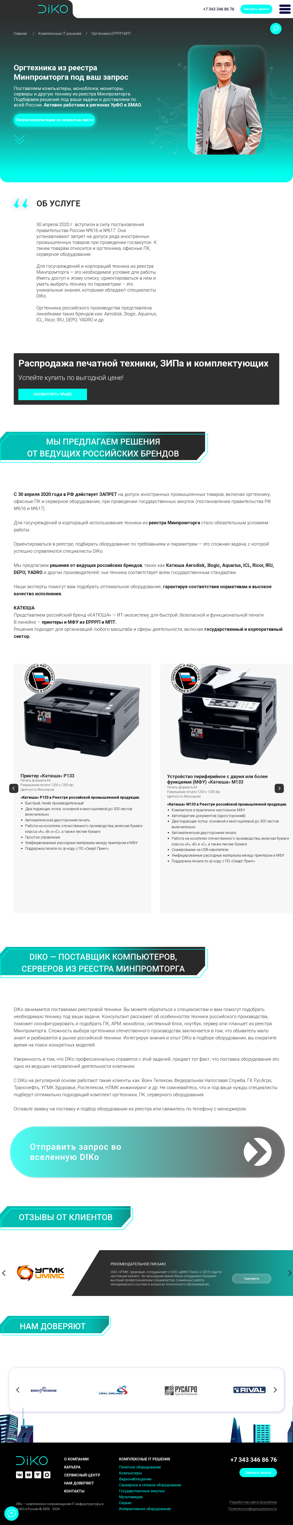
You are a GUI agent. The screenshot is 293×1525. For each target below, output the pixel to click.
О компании (76, 1459)
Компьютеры (130, 1473)
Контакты (74, 1491)
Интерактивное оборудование (145, 1509)
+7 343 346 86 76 (218, 9)
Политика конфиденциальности (252, 1509)
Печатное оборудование (140, 1467)
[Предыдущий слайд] (13, 788)
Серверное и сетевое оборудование (150, 1485)
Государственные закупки (141, 1491)
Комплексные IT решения (59, 33)
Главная (20, 33)
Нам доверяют (79, 1483)
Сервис (125, 1503)
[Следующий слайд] (279, 788)
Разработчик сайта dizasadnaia (253, 1502)
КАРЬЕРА (72, 1467)
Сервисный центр (82, 1475)
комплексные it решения (144, 1459)
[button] (256, 9)
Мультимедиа (131, 1497)
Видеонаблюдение (135, 1479)
